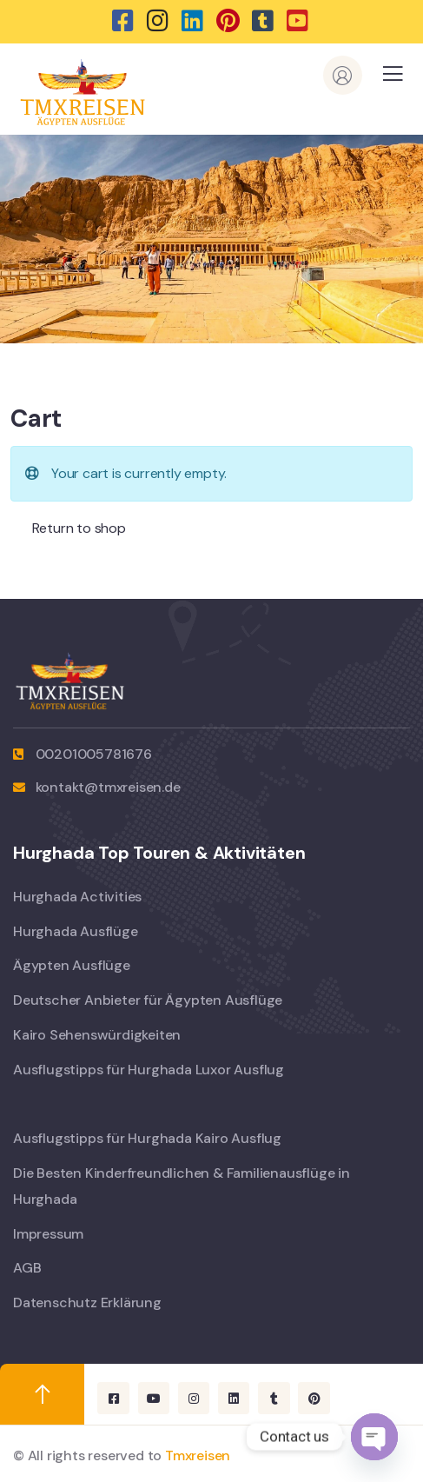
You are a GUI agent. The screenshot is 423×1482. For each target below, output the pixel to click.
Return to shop (77, 528)
